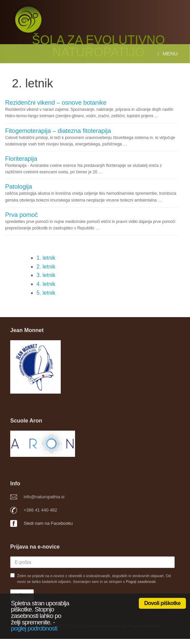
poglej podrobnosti (34, 628)
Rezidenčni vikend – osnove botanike (55, 102)
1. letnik (45, 258)
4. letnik (45, 284)
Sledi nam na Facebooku (48, 523)
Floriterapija (21, 158)
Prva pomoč (21, 214)
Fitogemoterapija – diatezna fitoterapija (58, 130)
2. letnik (45, 267)
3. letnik (45, 275)
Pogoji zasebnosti (140, 582)
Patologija (18, 186)
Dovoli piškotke (162, 603)
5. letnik (45, 293)
